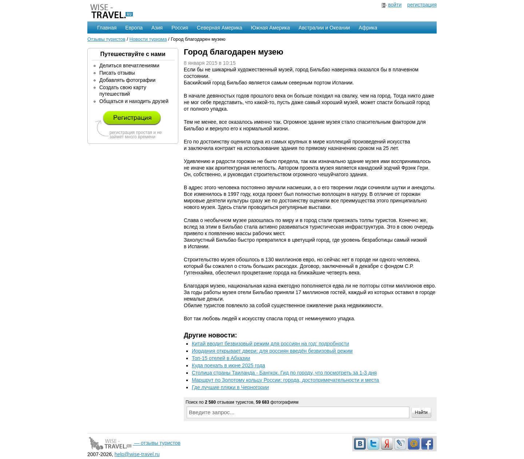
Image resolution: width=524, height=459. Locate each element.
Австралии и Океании (324, 28)
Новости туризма (148, 39)
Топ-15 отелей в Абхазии (221, 358)
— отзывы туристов (133, 443)
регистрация (422, 5)
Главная (106, 28)
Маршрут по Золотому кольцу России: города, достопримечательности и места (285, 380)
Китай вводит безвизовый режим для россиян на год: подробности (270, 344)
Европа (134, 28)
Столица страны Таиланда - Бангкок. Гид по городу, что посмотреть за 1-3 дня (284, 373)
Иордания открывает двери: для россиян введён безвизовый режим (272, 351)
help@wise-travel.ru (137, 454)
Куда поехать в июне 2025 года (228, 365)
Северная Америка (219, 28)
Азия (157, 28)
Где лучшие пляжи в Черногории (230, 387)
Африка (368, 28)
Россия (179, 28)
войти (394, 5)
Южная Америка (270, 28)
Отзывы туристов (106, 39)
